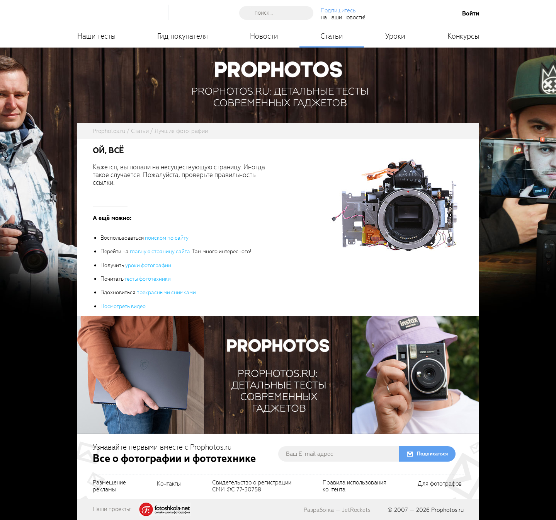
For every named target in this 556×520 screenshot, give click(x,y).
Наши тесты (96, 36)
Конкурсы (463, 36)
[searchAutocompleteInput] (279, 12)
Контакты (169, 484)
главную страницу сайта (160, 251)
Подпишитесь (338, 10)
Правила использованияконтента (354, 486)
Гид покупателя (182, 36)
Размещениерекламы (109, 486)
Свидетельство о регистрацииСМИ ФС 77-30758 (251, 486)
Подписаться (432, 453)
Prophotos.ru (447, 510)
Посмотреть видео (123, 306)
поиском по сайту (167, 238)
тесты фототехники (147, 279)
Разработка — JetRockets (337, 510)
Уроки (395, 36)
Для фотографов (440, 484)
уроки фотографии (148, 265)
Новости (264, 36)
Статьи (331, 36)
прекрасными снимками (166, 292)
